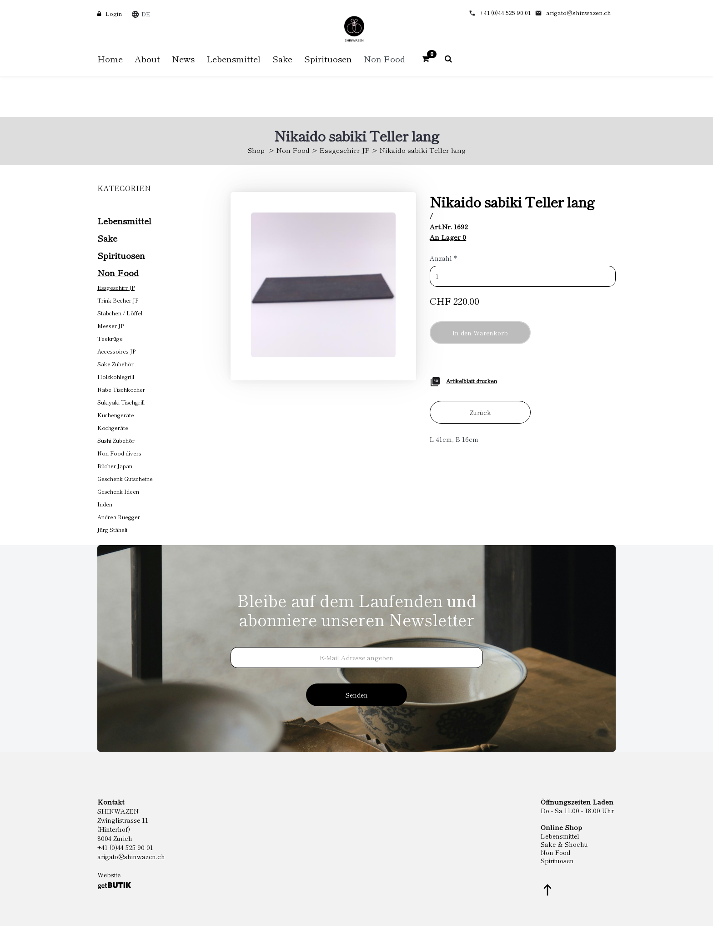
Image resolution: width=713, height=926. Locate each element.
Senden (357, 694)
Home (110, 58)
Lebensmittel (124, 220)
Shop (256, 150)
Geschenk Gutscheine (125, 478)
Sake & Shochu (564, 844)
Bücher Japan (114, 466)
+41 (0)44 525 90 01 (505, 12)
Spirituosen (121, 255)
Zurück (480, 412)
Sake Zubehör (115, 364)
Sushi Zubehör (116, 440)
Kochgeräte (112, 427)
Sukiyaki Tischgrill (121, 402)
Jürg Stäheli (112, 529)
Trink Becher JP (117, 300)
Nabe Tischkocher (121, 389)
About (147, 58)
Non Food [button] (384, 58)
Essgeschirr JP (344, 150)
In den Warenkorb (480, 332)
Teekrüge (110, 338)
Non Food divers (119, 453)
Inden (104, 504)
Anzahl (443, 258)
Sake (107, 238)
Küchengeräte (115, 415)
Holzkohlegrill (115, 376)
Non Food (293, 150)
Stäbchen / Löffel (119, 313)
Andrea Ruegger (118, 517)
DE (145, 13)
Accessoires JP (116, 351)
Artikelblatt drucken (471, 381)
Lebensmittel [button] (233, 58)
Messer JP (110, 325)
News (183, 58)
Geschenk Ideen (118, 491)
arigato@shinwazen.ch (578, 12)
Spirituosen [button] (328, 58)
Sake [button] (282, 58)
